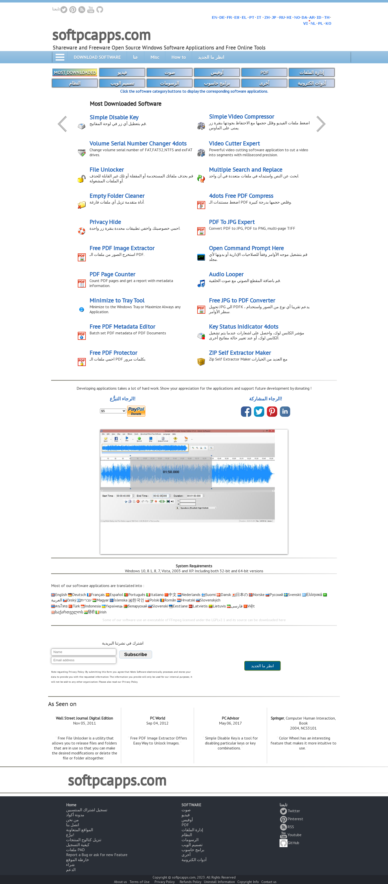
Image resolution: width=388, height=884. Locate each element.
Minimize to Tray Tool (117, 300)
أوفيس (217, 72)
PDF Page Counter (112, 274)
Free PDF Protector (113, 353)
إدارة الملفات (311, 72)
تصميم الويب (122, 83)
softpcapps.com (101, 34)
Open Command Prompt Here (246, 248)
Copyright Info (248, 882)
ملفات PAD (75, 849)
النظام (75, 83)
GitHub (289, 842)
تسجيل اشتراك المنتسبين (86, 809)
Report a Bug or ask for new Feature (96, 854)
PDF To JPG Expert (232, 222)
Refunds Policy (190, 882)
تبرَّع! (70, 834)
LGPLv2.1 (218, 620)
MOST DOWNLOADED (75, 72)
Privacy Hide (105, 222)
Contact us (269, 882)
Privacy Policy (165, 882)
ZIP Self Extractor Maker (240, 353)
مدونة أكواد (75, 814)
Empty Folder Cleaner (117, 196)
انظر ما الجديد (211, 57)
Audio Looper (226, 274)
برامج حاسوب (217, 83)
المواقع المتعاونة (79, 829)
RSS (287, 826)
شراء (70, 864)
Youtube (290, 834)
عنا (135, 57)
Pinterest (291, 818)
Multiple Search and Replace (245, 169)
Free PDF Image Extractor (122, 248)
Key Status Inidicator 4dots (243, 326)
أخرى (264, 83)
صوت (170, 72)
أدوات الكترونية (312, 83)
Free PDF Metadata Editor (122, 326)
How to (178, 57)
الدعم (71, 869)
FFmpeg (175, 620)
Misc (154, 57)
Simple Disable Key (114, 117)
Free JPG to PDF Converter (242, 300)
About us (120, 882)
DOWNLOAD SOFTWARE (97, 57)
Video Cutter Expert (234, 143)
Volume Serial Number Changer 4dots (138, 143)
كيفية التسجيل (78, 844)
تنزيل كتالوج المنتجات (83, 839)
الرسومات (169, 83)
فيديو (122, 72)
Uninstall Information (219, 882)
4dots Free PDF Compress (241, 196)
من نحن (72, 819)
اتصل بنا (72, 824)
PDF (264, 72)
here (282, 620)
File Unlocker (107, 169)
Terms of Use (139, 882)
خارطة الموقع (77, 859)
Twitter (290, 810)
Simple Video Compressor (241, 116)
